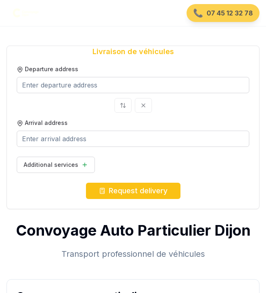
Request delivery (133, 190)
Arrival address (42, 122)
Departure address (47, 69)
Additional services (56, 164)
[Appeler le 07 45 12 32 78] (223, 13)
